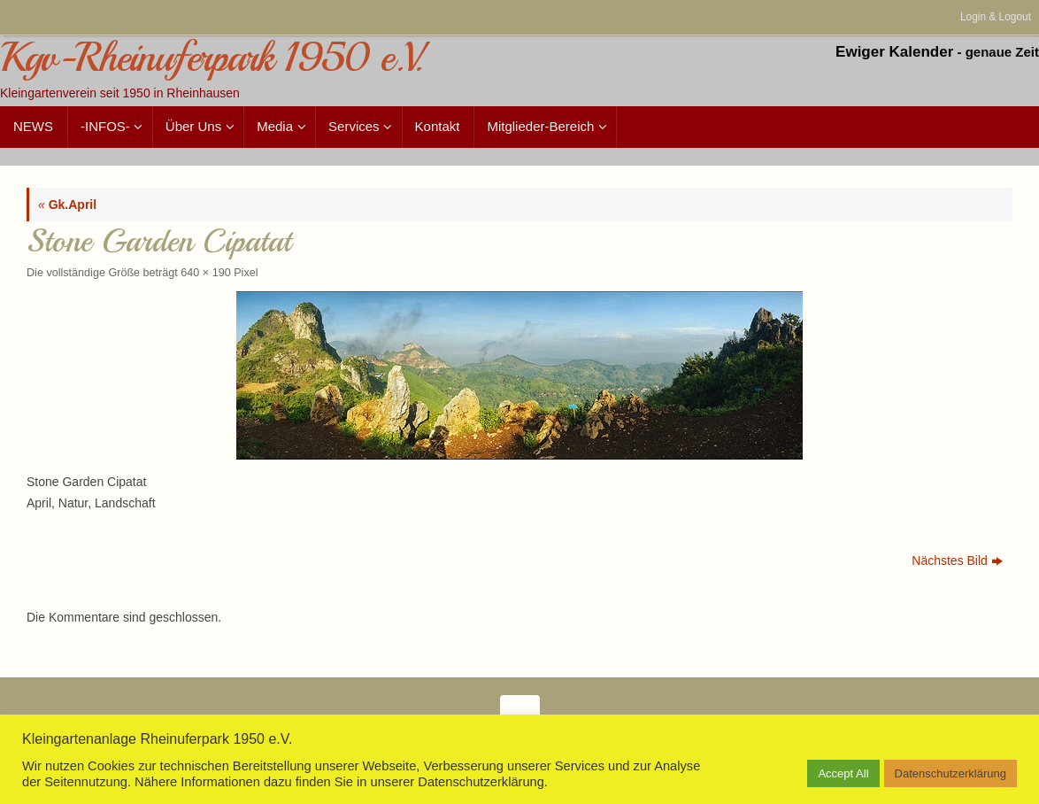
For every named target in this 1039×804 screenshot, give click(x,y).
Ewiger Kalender (894, 51)
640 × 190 (205, 273)
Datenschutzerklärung (950, 773)
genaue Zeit (1002, 51)
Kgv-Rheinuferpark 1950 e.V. (211, 58)
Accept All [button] (843, 773)
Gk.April (67, 204)
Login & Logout (995, 17)
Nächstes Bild (957, 560)
